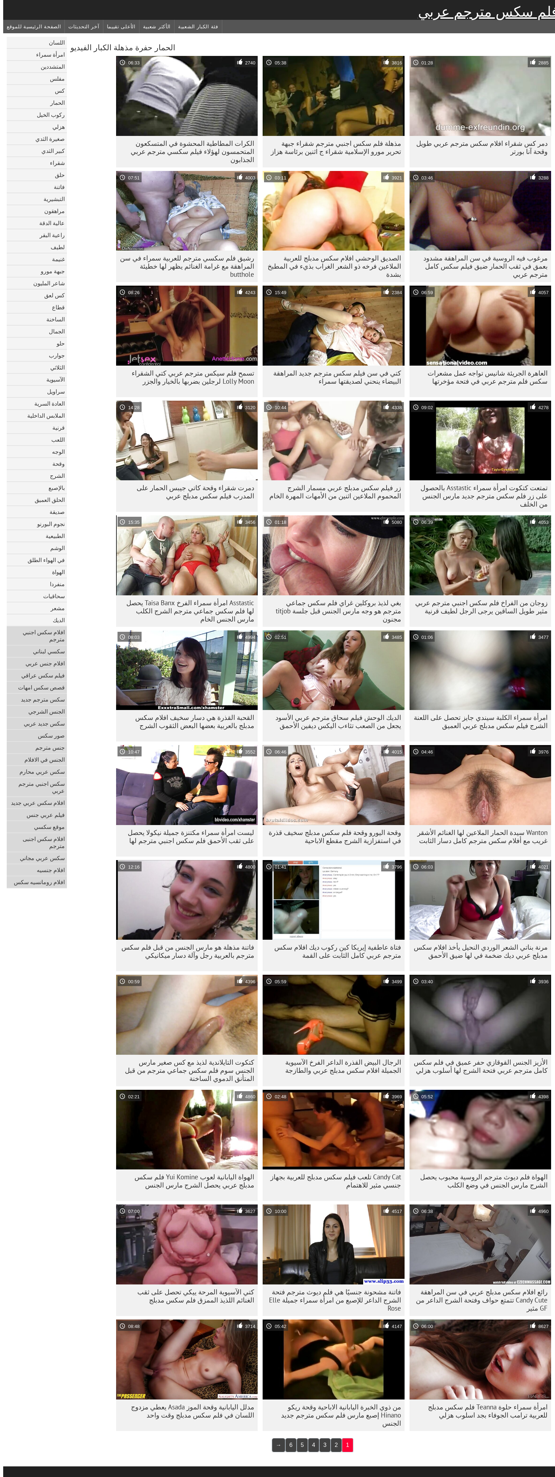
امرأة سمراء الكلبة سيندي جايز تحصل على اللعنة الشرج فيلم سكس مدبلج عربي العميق (477, 721)
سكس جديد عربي (41, 723)
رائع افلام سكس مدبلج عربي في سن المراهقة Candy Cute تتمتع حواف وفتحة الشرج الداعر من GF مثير (478, 1300)
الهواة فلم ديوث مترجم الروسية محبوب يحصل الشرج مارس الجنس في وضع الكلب (480, 1181)
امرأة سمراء (47, 54)
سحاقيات (51, 596)
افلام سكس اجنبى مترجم (40, 842)
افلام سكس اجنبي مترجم (40, 636)
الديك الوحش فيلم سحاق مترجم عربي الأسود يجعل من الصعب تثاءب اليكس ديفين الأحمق (335, 721)
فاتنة (56, 186)
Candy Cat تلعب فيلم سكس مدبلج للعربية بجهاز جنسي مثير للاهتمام (332, 1181)
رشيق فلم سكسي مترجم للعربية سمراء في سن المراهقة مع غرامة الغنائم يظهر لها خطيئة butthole (184, 266)
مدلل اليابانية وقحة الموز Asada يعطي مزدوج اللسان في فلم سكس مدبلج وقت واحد (189, 1411)
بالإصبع (53, 487)
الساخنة (52, 319)
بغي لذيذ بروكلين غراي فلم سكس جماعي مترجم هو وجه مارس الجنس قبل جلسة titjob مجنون (335, 611)
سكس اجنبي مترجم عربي (38, 787)
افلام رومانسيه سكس (36, 882)
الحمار (54, 102)
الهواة (55, 572)
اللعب (55, 439)
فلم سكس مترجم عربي (485, 11)
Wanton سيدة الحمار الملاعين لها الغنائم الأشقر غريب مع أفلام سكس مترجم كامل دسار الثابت (479, 836)
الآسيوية (52, 379)
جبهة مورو (50, 271)
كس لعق (51, 295)
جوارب (54, 355)
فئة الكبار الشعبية (195, 26)
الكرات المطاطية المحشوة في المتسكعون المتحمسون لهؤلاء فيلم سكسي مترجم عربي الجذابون (189, 151)
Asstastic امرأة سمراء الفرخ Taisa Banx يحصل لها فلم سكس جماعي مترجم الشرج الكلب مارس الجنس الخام (187, 611)
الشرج (54, 475)
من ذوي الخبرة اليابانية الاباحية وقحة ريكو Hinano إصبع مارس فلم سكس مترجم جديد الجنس (338, 1415)
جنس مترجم (47, 747)
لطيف (54, 247)
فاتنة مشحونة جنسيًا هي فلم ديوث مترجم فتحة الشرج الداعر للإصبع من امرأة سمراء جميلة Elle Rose (332, 1300)
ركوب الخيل (48, 114)
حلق (57, 174)
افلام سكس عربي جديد (35, 802)
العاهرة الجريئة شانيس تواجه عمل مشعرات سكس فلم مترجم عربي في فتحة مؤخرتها (484, 377)
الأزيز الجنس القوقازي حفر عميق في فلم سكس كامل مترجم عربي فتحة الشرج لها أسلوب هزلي (477, 1066)
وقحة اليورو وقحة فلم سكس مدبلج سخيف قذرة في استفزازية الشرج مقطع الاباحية (331, 836)
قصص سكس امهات (38, 687)
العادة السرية (46, 403)
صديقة (54, 511)
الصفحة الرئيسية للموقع (31, 26)
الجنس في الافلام (41, 759)
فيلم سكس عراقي (40, 675)
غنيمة (55, 259)
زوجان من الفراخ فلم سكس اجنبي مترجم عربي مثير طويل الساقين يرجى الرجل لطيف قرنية (478, 607)
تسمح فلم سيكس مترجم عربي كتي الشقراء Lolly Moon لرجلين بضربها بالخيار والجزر (189, 377)
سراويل (53, 391)
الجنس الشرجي (43, 711)
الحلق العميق (47, 499)
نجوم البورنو (48, 523)
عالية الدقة (49, 223)
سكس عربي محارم (39, 771)
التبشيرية (51, 198)
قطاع (55, 307)
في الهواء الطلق (43, 559)
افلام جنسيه (48, 870)
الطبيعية (52, 535)
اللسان (54, 42)
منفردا (54, 584)
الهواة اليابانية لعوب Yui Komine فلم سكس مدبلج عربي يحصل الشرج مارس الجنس (191, 1181)
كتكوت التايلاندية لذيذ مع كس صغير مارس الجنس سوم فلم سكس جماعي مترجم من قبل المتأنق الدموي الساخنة (186, 1070)
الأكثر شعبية (153, 26)
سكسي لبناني (46, 651)
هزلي (55, 126)
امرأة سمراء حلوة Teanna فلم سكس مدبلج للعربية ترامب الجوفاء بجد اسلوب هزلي (484, 1411)
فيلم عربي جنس (42, 814)
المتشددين (50, 66)
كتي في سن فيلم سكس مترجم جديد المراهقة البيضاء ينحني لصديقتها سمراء (334, 377)
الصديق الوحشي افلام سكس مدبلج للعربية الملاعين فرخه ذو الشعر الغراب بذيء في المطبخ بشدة (331, 266)
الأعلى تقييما (118, 26)
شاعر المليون (46, 283)
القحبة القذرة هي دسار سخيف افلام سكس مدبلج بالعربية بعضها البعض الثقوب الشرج (191, 721)
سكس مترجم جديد (40, 699)
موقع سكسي (46, 826)
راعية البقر (49, 235)
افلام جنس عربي (42, 663)
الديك (56, 620)
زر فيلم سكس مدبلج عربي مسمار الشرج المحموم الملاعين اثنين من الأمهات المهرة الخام (332, 491)
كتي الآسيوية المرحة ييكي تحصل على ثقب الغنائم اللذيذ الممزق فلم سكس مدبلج (192, 1296)
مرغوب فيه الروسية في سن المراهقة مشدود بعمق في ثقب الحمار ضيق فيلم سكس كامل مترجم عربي (482, 266)
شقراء (54, 162)
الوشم (54, 547)
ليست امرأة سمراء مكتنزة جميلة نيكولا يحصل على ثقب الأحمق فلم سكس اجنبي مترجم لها (188, 836)
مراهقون (51, 210)
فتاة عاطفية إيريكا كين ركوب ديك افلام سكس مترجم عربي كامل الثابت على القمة (334, 951)
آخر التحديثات (80, 26)
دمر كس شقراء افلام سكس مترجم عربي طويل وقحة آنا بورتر (478, 147)
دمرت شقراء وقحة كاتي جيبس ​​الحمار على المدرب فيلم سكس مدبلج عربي (192, 491)
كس (57, 90)
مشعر (54, 608)
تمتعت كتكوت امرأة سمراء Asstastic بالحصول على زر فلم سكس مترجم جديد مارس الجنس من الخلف (480, 495)
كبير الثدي (50, 150)
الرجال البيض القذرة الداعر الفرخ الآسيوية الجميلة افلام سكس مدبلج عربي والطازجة (340, 1066)
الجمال (54, 331)
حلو (57, 343)
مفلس (54, 78)
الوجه (55, 451)
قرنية (55, 427)
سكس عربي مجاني (39, 857)
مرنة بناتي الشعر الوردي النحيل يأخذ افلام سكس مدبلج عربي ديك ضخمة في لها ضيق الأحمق (477, 951)
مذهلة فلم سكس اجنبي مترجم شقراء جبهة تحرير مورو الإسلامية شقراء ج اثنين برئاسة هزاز (333, 147)
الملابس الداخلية (43, 415)
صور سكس (48, 735)
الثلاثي (54, 367)
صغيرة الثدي (47, 138)
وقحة (55, 463)
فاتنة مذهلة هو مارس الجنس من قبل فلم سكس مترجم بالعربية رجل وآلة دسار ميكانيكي (184, 951)
